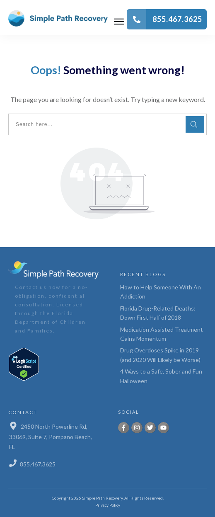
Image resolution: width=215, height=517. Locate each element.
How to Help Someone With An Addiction (160, 292)
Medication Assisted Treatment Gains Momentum (161, 334)
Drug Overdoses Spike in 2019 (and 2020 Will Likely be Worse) (160, 355)
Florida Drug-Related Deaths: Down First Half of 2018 (158, 313)
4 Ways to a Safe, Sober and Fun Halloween (161, 376)
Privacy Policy (107, 504)
